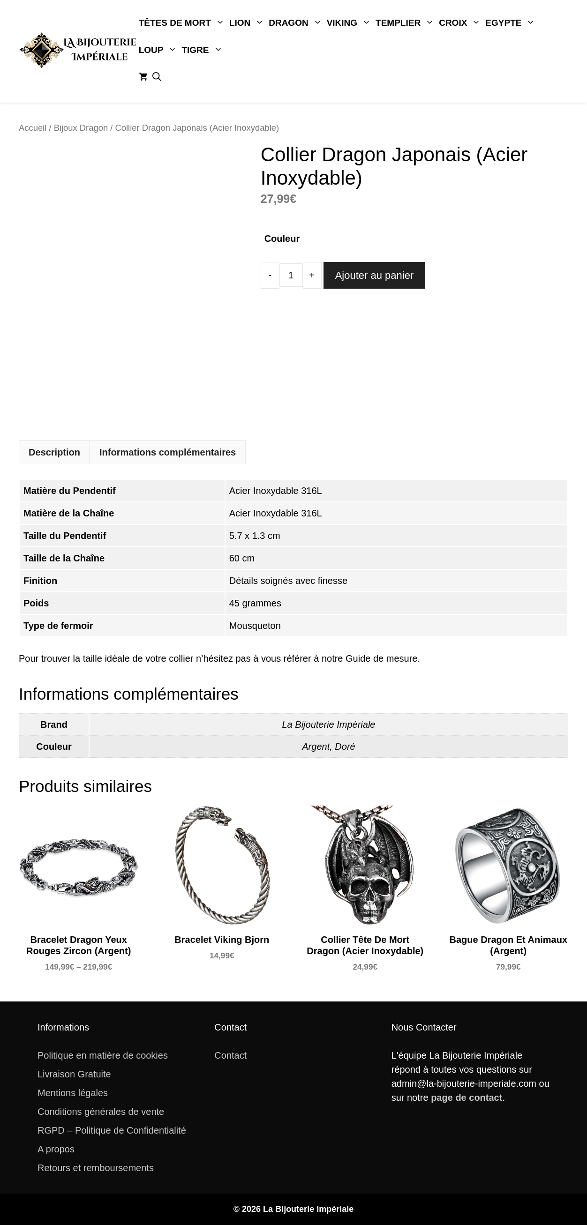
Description (54, 452)
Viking (350, 23)
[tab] (54, 452)
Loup (159, 50)
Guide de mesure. (383, 658)
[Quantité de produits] (291, 275)
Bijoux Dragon (81, 128)
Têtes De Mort (183, 23)
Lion (247, 23)
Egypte (511, 23)
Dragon (296, 23)
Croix (461, 23)
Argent (316, 746)
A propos (56, 1149)
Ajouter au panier (374, 275)
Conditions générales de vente (101, 1111)
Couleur (282, 238)
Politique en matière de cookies (103, 1055)
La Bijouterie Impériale (329, 724)
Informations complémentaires (167, 452)
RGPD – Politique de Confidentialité (112, 1130)
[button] (157, 77)
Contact (230, 1055)
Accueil (32, 128)
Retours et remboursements (96, 1168)
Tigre (203, 50)
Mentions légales (73, 1093)
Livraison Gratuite (74, 1074)
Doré (345, 746)
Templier (406, 23)
